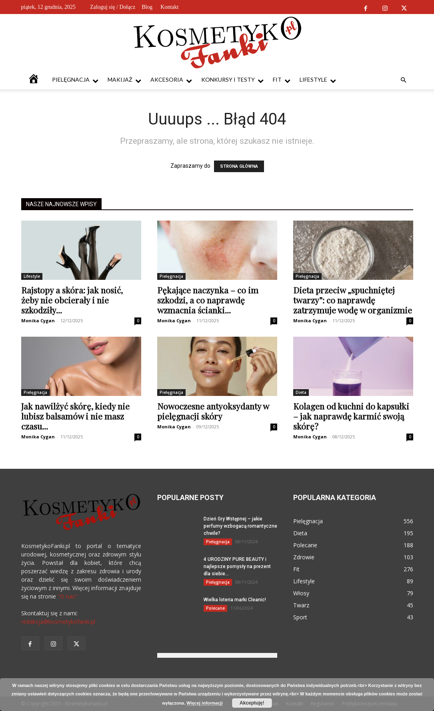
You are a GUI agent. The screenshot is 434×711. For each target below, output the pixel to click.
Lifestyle (318, 80)
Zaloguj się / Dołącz (112, 7)
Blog (147, 7)
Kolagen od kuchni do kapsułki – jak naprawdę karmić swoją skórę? (351, 416)
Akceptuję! (252, 703)
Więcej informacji (204, 703)
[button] (403, 80)
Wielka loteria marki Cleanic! (235, 600)
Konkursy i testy (232, 80)
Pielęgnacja (75, 80)
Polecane (215, 608)
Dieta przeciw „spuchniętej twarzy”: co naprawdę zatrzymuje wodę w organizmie (352, 299)
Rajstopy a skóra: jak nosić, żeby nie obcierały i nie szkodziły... (72, 299)
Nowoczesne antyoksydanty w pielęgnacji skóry (213, 411)
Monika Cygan (38, 320)
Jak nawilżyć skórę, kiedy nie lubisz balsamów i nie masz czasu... (75, 416)
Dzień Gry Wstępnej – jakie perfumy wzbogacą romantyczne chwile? (240, 526)
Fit (281, 80)
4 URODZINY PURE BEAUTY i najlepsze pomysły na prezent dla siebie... (237, 566)
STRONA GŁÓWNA (239, 166)
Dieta (301, 392)
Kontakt (169, 7)
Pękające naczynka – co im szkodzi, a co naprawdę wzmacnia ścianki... (207, 299)
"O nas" (68, 596)
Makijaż (124, 80)
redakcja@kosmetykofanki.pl (58, 621)
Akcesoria (171, 80)
